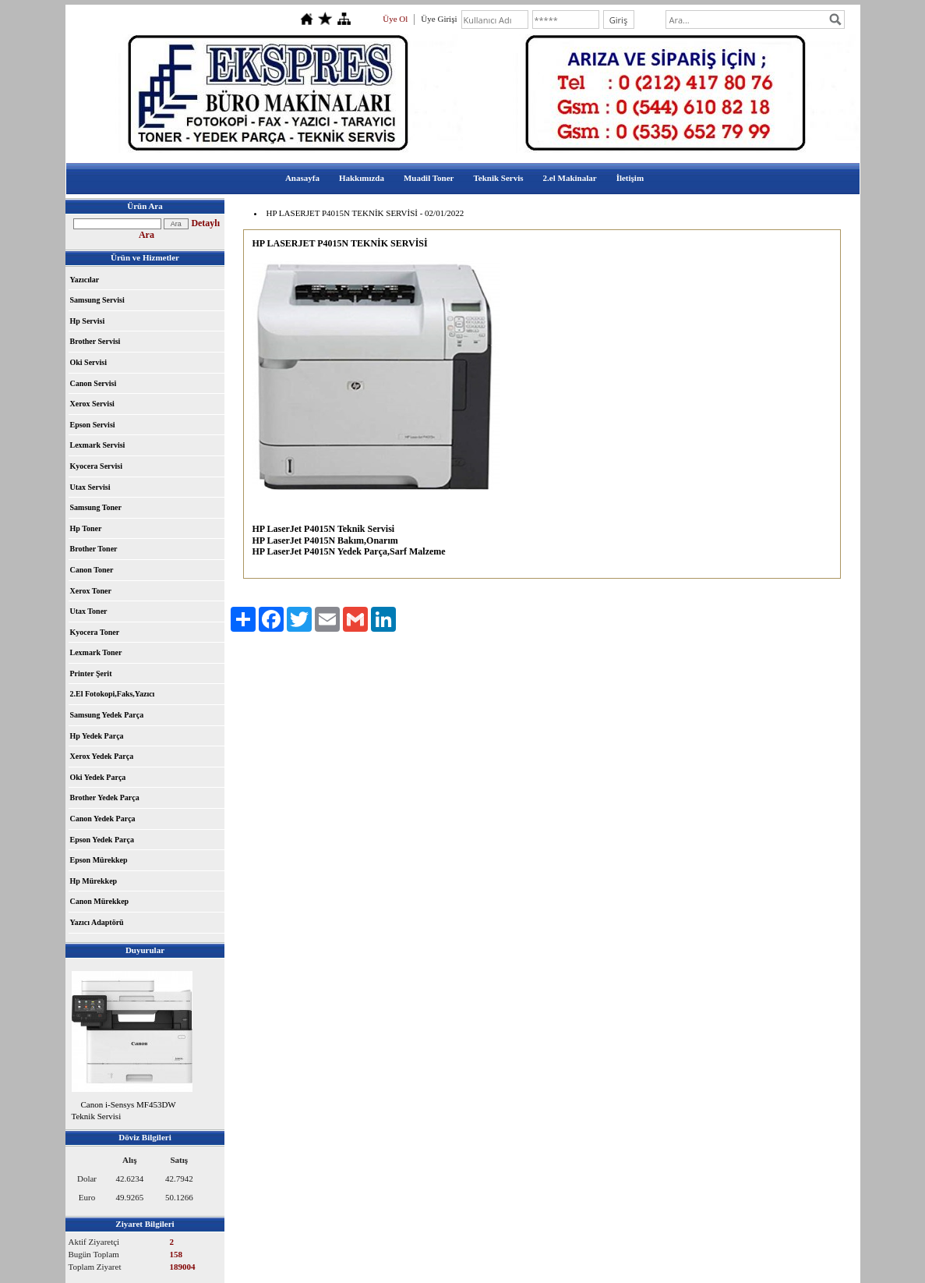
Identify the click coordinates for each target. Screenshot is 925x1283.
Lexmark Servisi (97, 445)
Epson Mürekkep (99, 860)
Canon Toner (92, 569)
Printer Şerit (91, 673)
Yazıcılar (85, 279)
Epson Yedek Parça (102, 839)
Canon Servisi (93, 383)
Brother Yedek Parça (104, 797)
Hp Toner (86, 528)
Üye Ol (395, 18)
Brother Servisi (95, 341)
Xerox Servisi (92, 403)
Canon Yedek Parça (103, 818)
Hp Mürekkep (94, 881)
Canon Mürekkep (99, 901)
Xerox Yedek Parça (102, 756)
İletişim (630, 178)
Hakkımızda (361, 178)
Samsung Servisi (97, 300)
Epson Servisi (92, 424)
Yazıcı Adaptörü (97, 922)
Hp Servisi (87, 321)
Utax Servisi (90, 487)
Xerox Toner (90, 591)
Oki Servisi (89, 362)
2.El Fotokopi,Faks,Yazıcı (112, 693)
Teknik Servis (498, 178)
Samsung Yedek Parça (107, 715)
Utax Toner (89, 611)
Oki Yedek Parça (98, 777)
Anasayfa (302, 178)
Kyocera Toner (95, 632)
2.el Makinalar (570, 178)
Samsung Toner (96, 507)
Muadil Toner (429, 178)
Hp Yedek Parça (97, 736)
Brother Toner (94, 548)
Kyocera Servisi (96, 466)
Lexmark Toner (96, 652)
